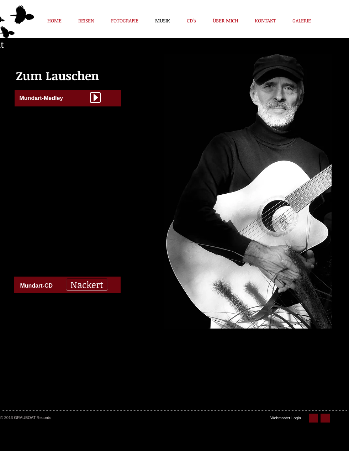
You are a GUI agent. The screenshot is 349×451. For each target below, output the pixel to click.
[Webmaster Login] (286, 418)
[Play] (95, 97)
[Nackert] (87, 284)
